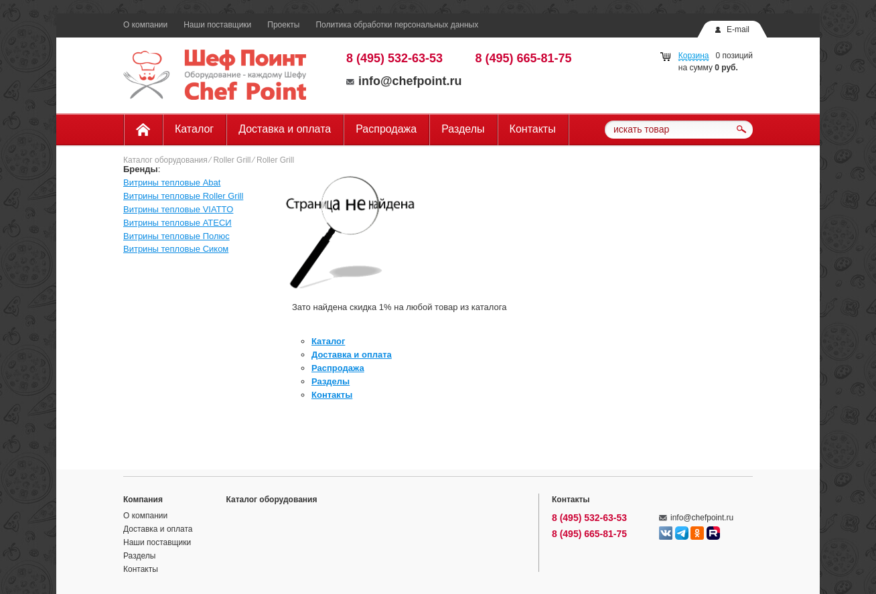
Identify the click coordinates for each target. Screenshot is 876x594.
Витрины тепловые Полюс (176, 236)
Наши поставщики (217, 24)
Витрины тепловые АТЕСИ (177, 223)
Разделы (462, 129)
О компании (145, 24)
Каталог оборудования (165, 160)
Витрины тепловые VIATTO (178, 209)
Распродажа (386, 129)
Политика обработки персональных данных (396, 24)
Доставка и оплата (284, 129)
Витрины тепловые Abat (171, 182)
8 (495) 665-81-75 (524, 58)
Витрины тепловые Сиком (175, 249)
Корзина (693, 55)
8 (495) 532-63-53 (394, 58)
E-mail (738, 29)
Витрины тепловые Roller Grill (183, 196)
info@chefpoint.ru (404, 81)
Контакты (533, 129)
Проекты (283, 24)
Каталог (194, 129)
